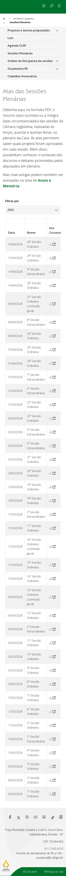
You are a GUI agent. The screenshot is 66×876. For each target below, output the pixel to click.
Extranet (30, 872)
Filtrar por (12, 201)
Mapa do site (53, 872)
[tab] (51, 5)
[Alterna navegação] (44, 6)
